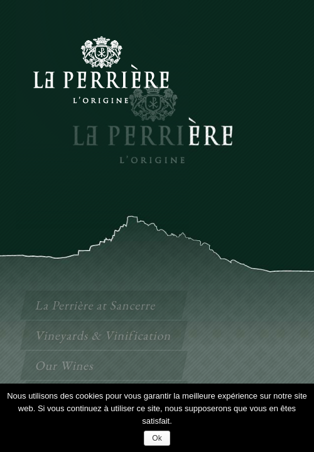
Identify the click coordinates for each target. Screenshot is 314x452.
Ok (156, 438)
